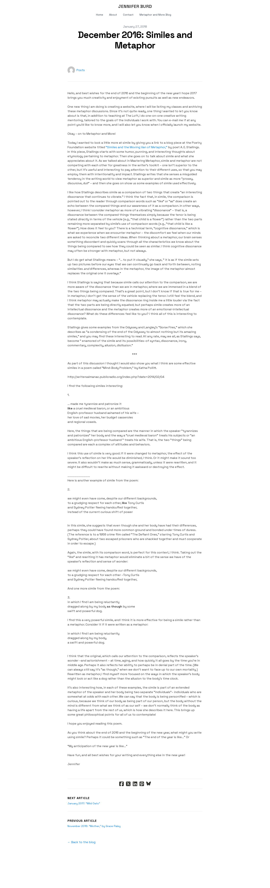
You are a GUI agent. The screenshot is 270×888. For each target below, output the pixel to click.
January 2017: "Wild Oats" (84, 803)
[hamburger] (23, 6)
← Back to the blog (81, 842)
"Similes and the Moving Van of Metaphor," (136, 147)
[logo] (135, 6)
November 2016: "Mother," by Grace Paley (94, 826)
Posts (80, 70)
